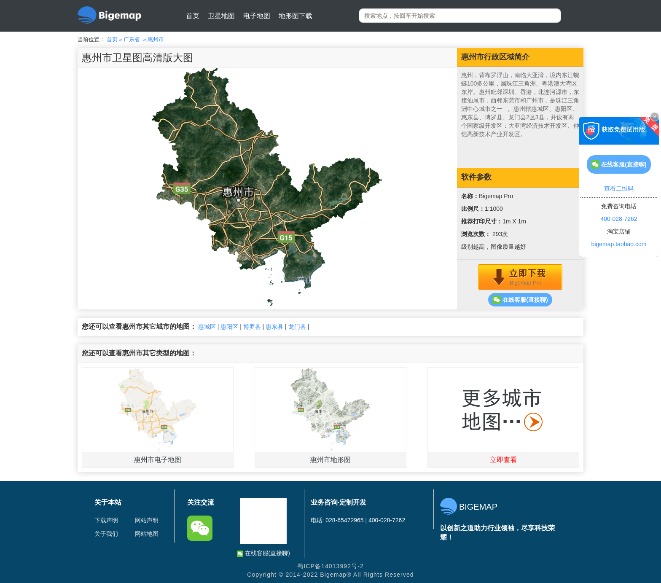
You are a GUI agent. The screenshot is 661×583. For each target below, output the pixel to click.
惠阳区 (229, 326)
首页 (192, 15)
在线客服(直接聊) (520, 300)
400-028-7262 (618, 218)
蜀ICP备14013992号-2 (330, 566)
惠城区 (207, 326)
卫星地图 (221, 15)
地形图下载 (295, 15)
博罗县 (252, 326)
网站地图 (147, 533)
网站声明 (147, 520)
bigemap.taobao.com (619, 244)
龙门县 (297, 326)
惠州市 (156, 39)
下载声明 (106, 520)
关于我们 (106, 533)
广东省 (132, 39)
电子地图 (256, 15)
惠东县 (274, 326)
